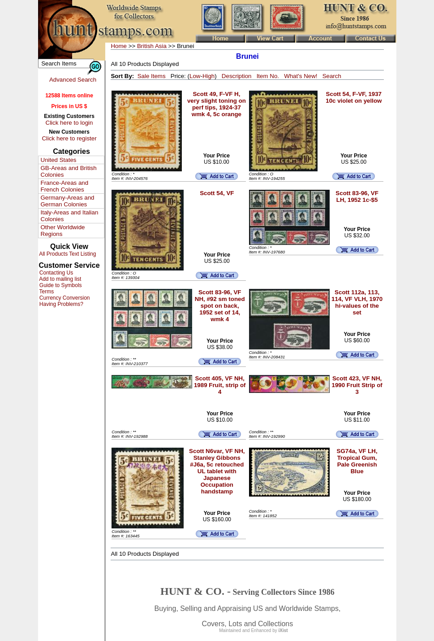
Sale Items (152, 76)
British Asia (152, 46)
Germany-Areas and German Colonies (68, 201)
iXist (283, 630)
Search (331, 76)
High (208, 76)
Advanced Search (72, 79)
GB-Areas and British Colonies (69, 171)
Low (194, 76)
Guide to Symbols (60, 285)
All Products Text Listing (67, 254)
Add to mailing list (60, 279)
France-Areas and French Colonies (65, 186)
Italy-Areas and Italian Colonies (70, 215)
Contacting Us (55, 273)
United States (59, 160)
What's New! (300, 76)
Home (119, 46)
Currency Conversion (64, 298)
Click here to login (69, 122)
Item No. (268, 76)
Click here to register (69, 138)
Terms (46, 291)
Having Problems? (60, 304)
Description (237, 76)
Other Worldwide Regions (63, 230)
